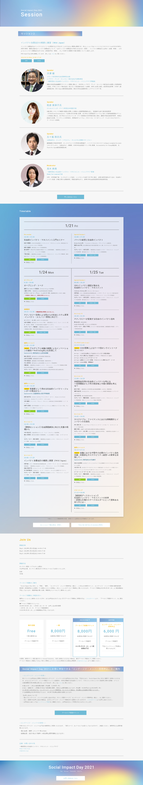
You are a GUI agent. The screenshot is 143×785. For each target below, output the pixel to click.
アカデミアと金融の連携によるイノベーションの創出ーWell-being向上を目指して (46, 349)
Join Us (79, 771)
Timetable (73, 771)
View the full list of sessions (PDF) (91, 525)
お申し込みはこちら (71, 778)
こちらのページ (90, 598)
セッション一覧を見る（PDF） (51, 525)
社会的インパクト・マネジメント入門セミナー (44, 240)
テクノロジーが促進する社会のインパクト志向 (94, 319)
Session (66, 771)
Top (61, 771)
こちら (53, 53)
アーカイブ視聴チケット (70, 712)
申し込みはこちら (70, 197)
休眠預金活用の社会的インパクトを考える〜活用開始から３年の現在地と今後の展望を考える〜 (95, 384)
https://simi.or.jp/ (25, 748)
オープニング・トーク (33, 285)
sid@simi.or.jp (81, 661)
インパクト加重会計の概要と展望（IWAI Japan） (45, 461)
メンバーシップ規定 (44, 702)
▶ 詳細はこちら (29, 262)
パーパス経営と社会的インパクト (88, 240)
